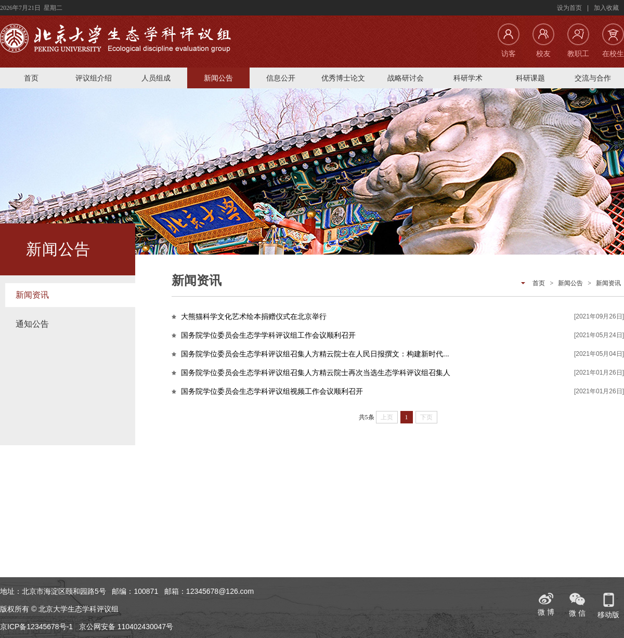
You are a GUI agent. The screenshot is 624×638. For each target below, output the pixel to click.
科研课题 (530, 78)
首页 (31, 78)
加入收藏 (606, 7)
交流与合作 (593, 78)
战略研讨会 (405, 78)
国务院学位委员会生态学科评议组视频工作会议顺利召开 (272, 391)
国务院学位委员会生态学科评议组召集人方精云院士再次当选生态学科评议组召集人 (315, 372)
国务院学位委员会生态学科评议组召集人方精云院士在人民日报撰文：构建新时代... (315, 354)
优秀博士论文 (343, 78)
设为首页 (569, 7)
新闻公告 (218, 78)
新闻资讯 (32, 294)
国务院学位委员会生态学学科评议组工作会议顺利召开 (268, 335)
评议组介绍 (93, 78)
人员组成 (156, 78)
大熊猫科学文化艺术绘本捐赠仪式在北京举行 (254, 316)
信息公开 (280, 78)
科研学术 (468, 78)
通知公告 (32, 324)
